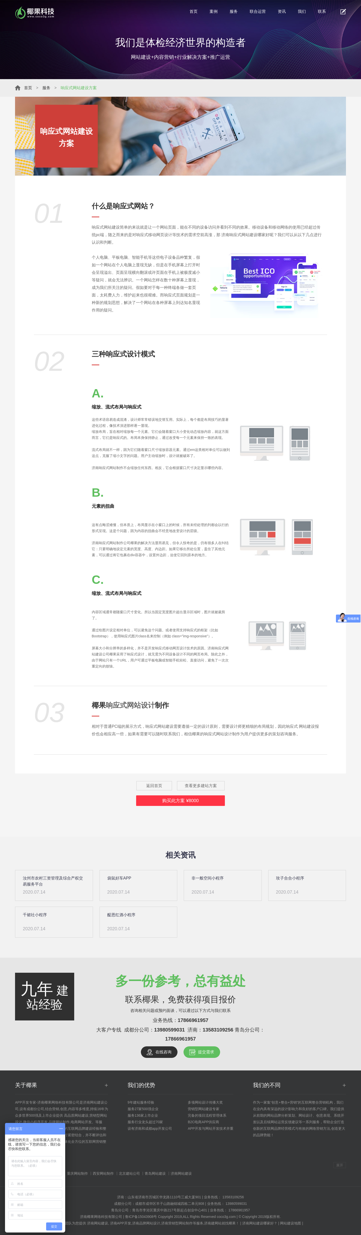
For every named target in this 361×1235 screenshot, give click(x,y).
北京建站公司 (129, 1173)
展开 (339, 1165)
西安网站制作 (103, 1173)
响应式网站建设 (106, 227)
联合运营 (258, 11)
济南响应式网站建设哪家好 (245, 235)
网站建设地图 (290, 1223)
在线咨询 (163, 1052)
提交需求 (206, 1052)
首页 (194, 11)
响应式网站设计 (130, 705)
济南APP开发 (120, 1223)
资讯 (282, 11)
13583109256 (218, 1030)
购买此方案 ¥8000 (180, 800)
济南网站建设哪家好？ (259, 1223)
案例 (214, 11)
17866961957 (193, 1020)
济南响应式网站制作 (107, 543)
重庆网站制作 (77, 1173)
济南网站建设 (181, 1173)
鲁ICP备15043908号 (141, 1217)
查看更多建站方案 (201, 786)
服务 (234, 11)
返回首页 (154, 786)
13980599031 (169, 1030)
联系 (322, 11)
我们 (302, 11)
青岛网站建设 (155, 1173)
